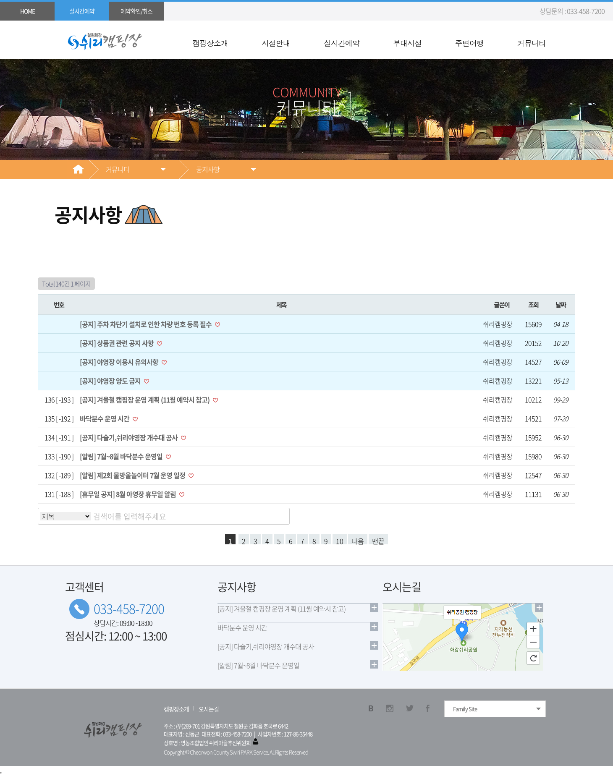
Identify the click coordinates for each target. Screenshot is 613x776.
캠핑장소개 (210, 43)
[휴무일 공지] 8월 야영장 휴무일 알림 (128, 494)
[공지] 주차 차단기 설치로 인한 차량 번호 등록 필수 (146, 324)
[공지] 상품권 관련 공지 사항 (117, 343)
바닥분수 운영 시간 (105, 418)
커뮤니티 (531, 43)
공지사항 (208, 169)
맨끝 (378, 540)
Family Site (465, 709)
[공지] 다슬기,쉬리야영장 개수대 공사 (129, 437)
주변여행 (469, 43)
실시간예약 (341, 43)
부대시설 (407, 43)
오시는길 (209, 709)
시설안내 (276, 43)
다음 (357, 540)
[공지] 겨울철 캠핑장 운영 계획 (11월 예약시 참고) (145, 400)
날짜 (560, 304)
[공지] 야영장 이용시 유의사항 (120, 362)
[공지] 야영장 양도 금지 (111, 381)
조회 (533, 304)
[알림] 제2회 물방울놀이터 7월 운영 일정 (133, 475)
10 (339, 540)
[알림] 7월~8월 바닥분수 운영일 (122, 456)
